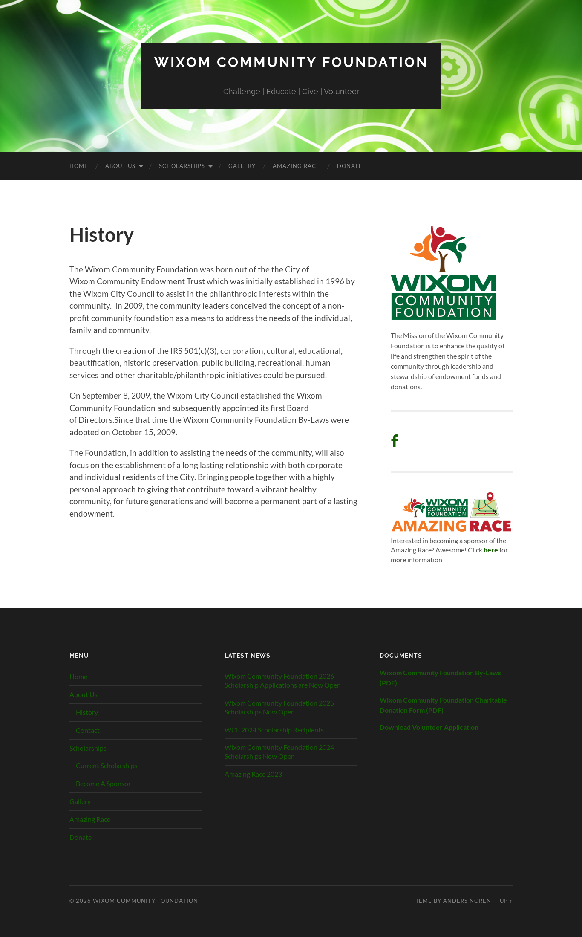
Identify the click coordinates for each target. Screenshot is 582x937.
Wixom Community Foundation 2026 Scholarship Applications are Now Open (283, 680)
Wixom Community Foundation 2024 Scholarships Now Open (279, 751)
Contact (88, 730)
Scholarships (182, 165)
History (87, 712)
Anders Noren (467, 900)
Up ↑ (506, 900)
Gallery (242, 165)
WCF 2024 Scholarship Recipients (274, 730)
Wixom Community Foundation (291, 62)
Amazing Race (296, 165)
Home (78, 165)
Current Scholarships (107, 765)
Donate (350, 165)
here (491, 550)
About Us (120, 165)
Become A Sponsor (103, 783)
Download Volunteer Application (429, 727)
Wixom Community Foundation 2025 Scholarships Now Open (279, 707)
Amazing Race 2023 (253, 774)
